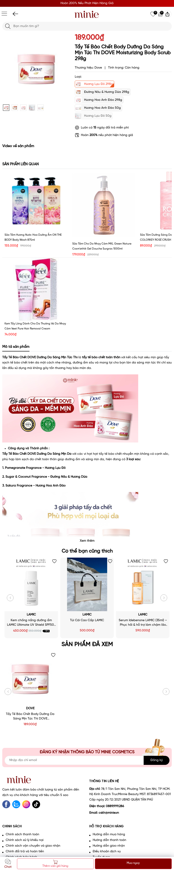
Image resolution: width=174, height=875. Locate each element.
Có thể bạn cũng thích (87, 551)
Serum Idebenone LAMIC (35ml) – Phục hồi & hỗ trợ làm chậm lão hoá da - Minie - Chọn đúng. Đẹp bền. (142, 623)
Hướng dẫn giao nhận (109, 846)
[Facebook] (6, 804)
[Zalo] (16, 804)
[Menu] (4, 13)
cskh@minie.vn (109, 813)
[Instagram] (26, 804)
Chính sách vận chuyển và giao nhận (33, 846)
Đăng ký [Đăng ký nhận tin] (156, 760)
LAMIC (31, 614)
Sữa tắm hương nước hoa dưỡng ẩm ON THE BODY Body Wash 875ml (33, 237)
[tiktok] (36, 804)
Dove (30, 708)
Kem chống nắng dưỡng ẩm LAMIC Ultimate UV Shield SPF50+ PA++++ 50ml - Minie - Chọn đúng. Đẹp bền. (31, 623)
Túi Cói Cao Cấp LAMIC (87, 620)
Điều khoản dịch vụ (107, 851)
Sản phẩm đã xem (87, 645)
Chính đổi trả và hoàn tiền (25, 851)
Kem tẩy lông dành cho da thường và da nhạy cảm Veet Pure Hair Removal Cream (35, 326)
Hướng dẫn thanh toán (109, 840)
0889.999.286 (115, 806)
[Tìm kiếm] (7, 26)
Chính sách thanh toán (22, 834)
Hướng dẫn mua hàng (109, 834)
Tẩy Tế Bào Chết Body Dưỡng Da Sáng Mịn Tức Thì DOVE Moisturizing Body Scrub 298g (30, 716)
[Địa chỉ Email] (87, 760)
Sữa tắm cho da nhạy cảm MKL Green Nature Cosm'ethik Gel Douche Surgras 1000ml (101, 246)
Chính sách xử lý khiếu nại (25, 840)
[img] (167, 14)
